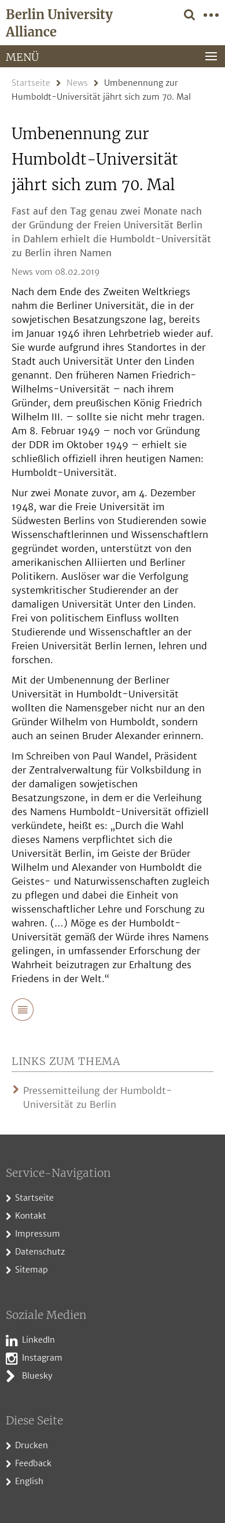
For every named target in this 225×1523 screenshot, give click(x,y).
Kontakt (30, 1216)
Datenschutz (40, 1251)
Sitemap (31, 1269)
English (29, 1481)
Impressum (37, 1233)
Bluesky (37, 1376)
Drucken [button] (31, 1445)
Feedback (33, 1463)
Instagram (42, 1358)
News (77, 83)
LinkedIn (38, 1340)
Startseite (31, 83)
